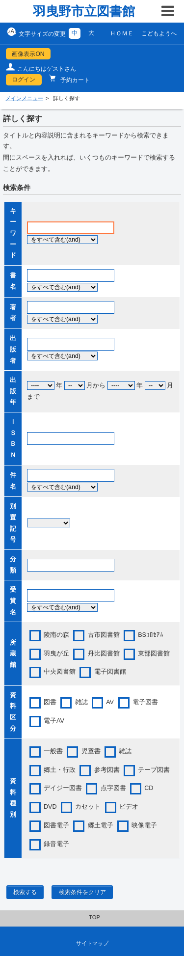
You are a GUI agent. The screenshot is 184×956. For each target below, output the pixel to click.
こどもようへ (159, 33)
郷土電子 (100, 825)
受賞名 (13, 600)
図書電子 (56, 825)
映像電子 (144, 825)
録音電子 (56, 844)
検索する (25, 892)
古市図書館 (104, 634)
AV (110, 702)
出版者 (13, 349)
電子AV (54, 720)
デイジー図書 (63, 788)
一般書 (53, 751)
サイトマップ (92, 943)
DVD (50, 806)
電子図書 (145, 702)
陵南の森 (56, 634)
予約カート (74, 80)
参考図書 (107, 769)
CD (148, 788)
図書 (50, 702)
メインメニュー (24, 98)
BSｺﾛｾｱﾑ (150, 634)
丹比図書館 (104, 653)
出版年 (13, 391)
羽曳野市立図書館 (84, 11)
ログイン (23, 79)
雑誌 (81, 702)
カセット (88, 806)
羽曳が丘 (56, 653)
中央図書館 (60, 671)
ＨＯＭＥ (121, 33)
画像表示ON (28, 54)
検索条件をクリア (82, 892)
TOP (94, 917)
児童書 (91, 751)
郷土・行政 (60, 769)
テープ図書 (154, 769)
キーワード (13, 233)
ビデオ (128, 806)
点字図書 (113, 788)
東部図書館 (154, 653)
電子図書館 (110, 671)
